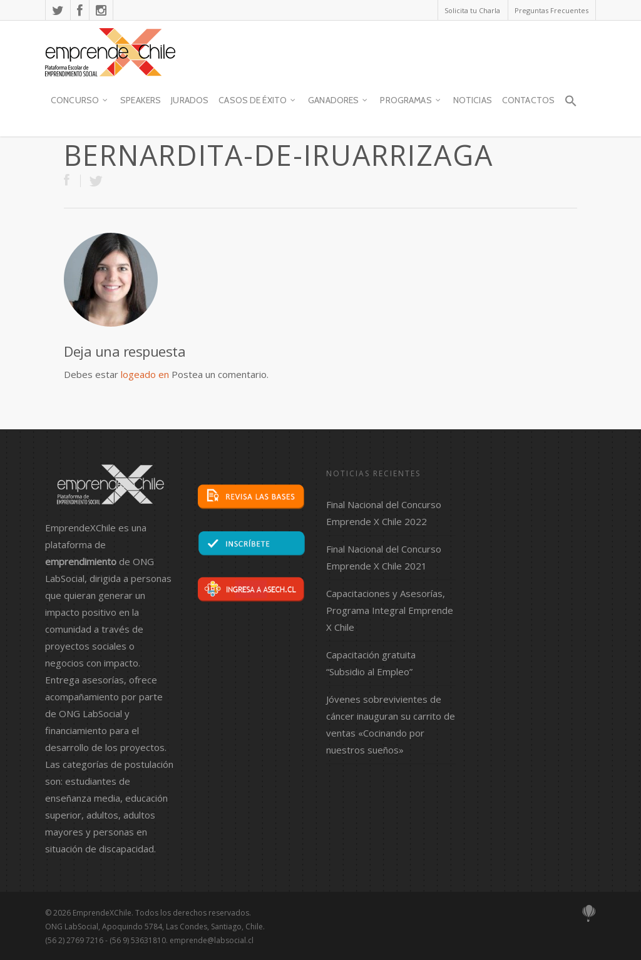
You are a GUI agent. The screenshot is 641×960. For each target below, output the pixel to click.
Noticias (472, 100)
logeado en (145, 374)
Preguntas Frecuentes (551, 10)
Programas (410, 100)
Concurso (80, 100)
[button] (570, 106)
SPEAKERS (140, 100)
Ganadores (338, 100)
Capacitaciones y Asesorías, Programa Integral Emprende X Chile (389, 610)
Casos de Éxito (257, 100)
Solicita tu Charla (472, 10)
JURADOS (189, 100)
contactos (528, 100)
